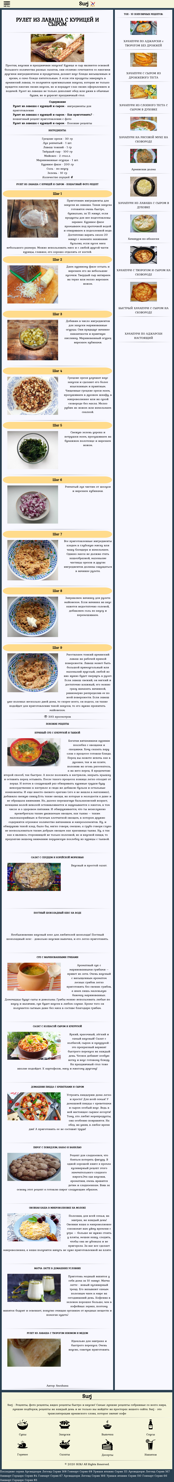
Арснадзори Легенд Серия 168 (46, 1471)
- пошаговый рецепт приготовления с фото (53, 116)
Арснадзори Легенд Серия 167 (149, 1471)
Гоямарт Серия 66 (154, 1475)
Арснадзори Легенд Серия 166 (85, 1475)
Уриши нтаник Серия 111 (110, 1471)
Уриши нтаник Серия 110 (124, 1475)
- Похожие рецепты (52, 123)
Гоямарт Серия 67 (51, 1475)
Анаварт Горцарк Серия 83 (18, 1480)
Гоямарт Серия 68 (80, 1471)
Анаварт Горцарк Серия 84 (19, 1475)
